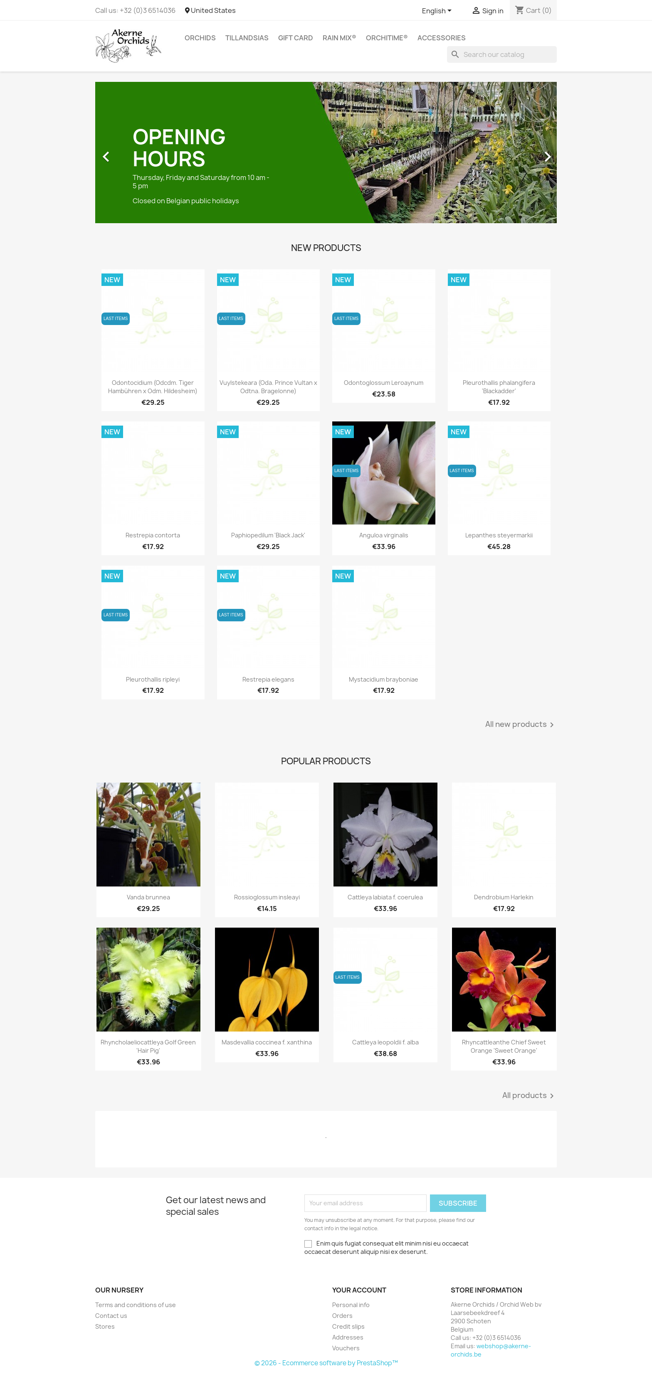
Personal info (351, 1305)
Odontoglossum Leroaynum (383, 383)
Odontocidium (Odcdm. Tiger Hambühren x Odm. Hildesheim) (153, 387)
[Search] (502, 54)
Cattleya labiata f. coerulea (385, 897)
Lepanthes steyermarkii (499, 535)
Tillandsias (247, 37)
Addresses (347, 1337)
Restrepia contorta (153, 535)
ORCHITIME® (387, 37)
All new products (521, 725)
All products (529, 1096)
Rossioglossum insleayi (267, 897)
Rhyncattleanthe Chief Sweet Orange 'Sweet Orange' (504, 1046)
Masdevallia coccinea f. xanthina (267, 1042)
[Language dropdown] (438, 11)
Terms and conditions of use (135, 1305)
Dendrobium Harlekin (503, 897)
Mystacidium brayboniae (383, 679)
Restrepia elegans (268, 679)
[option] (326, 152)
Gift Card (295, 37)
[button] (130, 152)
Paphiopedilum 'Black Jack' (268, 535)
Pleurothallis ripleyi (153, 679)
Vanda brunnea (148, 897)
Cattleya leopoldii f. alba (385, 1042)
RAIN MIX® (339, 37)
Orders (342, 1316)
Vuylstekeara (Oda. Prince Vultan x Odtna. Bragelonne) (268, 387)
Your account (359, 1290)
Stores (105, 1326)
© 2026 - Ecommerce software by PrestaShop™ (326, 1363)
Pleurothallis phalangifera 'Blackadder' (499, 387)
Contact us (111, 1316)
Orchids (200, 37)
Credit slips (348, 1326)
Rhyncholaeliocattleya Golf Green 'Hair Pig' (148, 1046)
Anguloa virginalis (383, 535)
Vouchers (346, 1348)
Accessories (441, 37)
